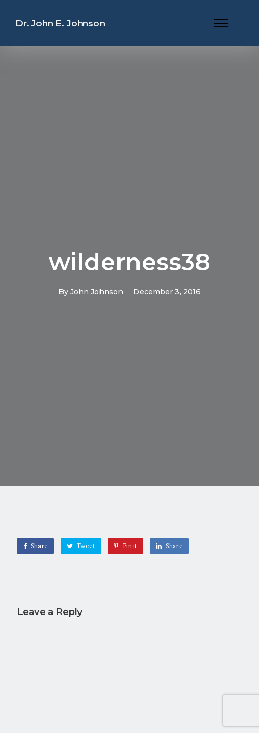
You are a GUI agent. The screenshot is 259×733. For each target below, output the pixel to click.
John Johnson (96, 291)
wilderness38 (129, 261)
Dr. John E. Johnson (60, 23)
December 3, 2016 (167, 291)
